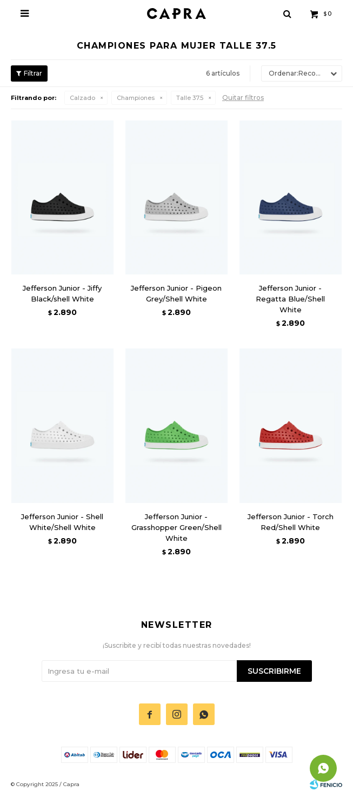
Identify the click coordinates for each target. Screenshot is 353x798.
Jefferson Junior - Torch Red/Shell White (291, 522)
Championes (136, 98)
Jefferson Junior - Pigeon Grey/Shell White (176, 293)
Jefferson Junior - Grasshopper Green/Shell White (176, 527)
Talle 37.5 (189, 98)
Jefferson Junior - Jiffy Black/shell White (62, 293)
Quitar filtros (243, 97)
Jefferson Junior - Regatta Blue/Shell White (290, 299)
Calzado (82, 98)
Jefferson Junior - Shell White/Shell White (62, 522)
